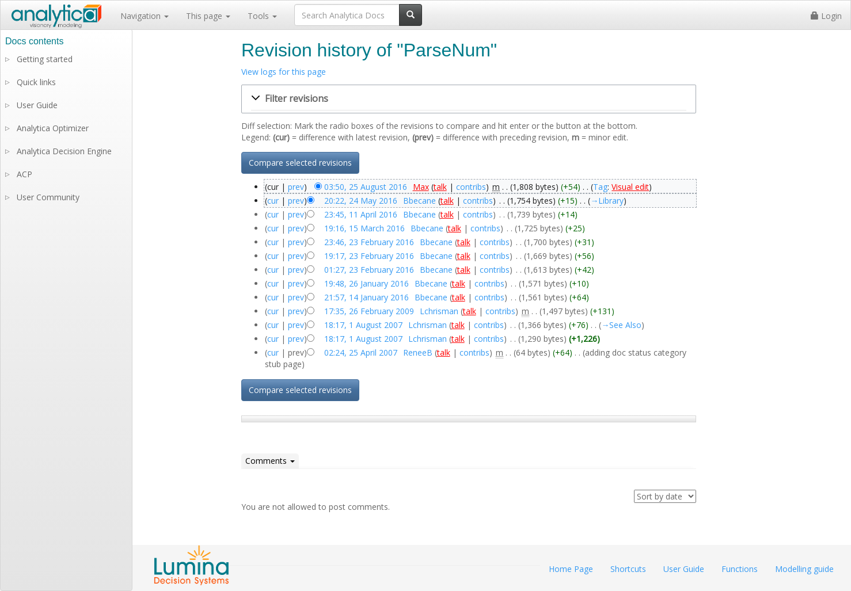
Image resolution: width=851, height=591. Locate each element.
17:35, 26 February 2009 (369, 311)
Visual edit (630, 186)
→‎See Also (621, 324)
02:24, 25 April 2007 (360, 352)
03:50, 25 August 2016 (365, 186)
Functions (739, 568)
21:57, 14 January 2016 (366, 297)
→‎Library (607, 200)
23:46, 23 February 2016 (369, 242)
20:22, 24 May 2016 (360, 200)
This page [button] (208, 15)
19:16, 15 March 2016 (364, 228)
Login (826, 15)
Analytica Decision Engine (64, 151)
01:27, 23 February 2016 (369, 269)
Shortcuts (628, 568)
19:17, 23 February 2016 (369, 255)
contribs (471, 186)
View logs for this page (283, 71)
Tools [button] (262, 15)
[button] (468, 98)
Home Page (571, 568)
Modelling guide (804, 568)
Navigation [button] (144, 15)
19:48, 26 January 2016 (366, 283)
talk (440, 186)
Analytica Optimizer (53, 128)
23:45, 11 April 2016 (360, 214)
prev (296, 186)
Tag (600, 186)
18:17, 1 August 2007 (363, 324)
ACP (24, 174)
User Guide (37, 105)
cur (273, 200)
